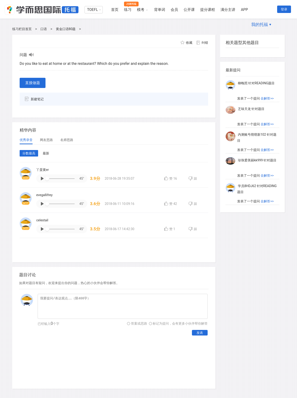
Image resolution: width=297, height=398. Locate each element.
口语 (43, 29)
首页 (114, 9)
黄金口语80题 (66, 29)
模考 (140, 9)
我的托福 (259, 24)
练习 (127, 9)
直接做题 (32, 83)
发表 (200, 333)
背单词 (159, 9)
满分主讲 (228, 9)
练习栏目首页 (22, 29)
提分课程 (207, 9)
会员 (174, 9)
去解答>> (267, 82)
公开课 (189, 9)
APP (244, 9)
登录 (284, 9)
